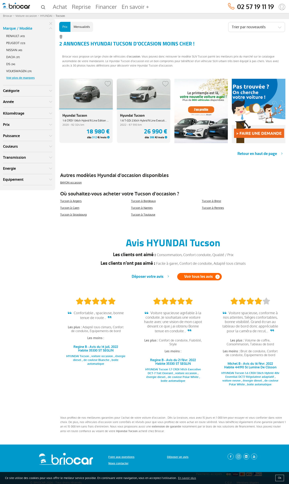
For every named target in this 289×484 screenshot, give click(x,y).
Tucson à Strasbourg (73, 215)
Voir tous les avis (198, 276)
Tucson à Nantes (142, 208)
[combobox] (256, 27)
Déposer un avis (177, 457)
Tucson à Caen (69, 208)
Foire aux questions (121, 457)
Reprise (81, 7)
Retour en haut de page (257, 153)
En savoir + (135, 7)
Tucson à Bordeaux (143, 201)
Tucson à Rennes (213, 208)
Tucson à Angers (71, 201)
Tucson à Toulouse (143, 215)
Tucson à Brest (211, 201)
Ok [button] (279, 478)
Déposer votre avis (147, 276)
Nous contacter (118, 463)
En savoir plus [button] (187, 478)
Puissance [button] (11, 135)
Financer (106, 7)
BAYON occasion (71, 183)
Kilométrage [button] (13, 113)
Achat (60, 7)
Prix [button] (6, 124)
